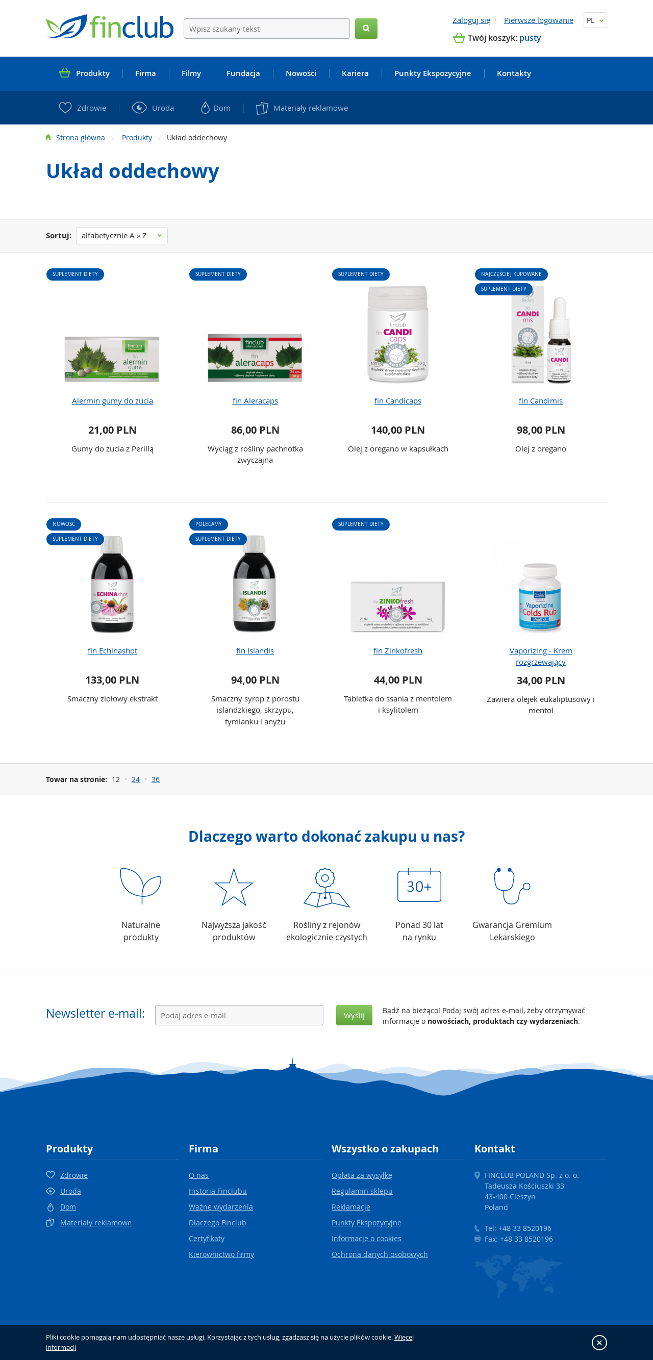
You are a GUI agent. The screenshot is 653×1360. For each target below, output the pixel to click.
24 (136, 779)
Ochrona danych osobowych (380, 1254)
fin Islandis (255, 650)
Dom (68, 1207)
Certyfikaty (206, 1238)
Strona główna (80, 137)
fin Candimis (541, 400)
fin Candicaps (397, 400)
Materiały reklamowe (96, 1222)
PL (595, 20)
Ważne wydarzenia (221, 1207)
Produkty (137, 137)
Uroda (70, 1191)
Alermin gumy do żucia (112, 400)
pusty (530, 37)
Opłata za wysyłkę (362, 1175)
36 (156, 779)
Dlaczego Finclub (217, 1222)
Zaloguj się (471, 20)
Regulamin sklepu (362, 1191)
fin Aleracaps (255, 400)
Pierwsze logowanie (538, 20)
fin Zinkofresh (397, 650)
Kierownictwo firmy (221, 1254)
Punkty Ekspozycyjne (366, 1222)
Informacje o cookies (366, 1238)
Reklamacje (351, 1207)
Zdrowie (74, 1175)
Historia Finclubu (218, 1191)
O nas (199, 1175)
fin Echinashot (112, 650)
